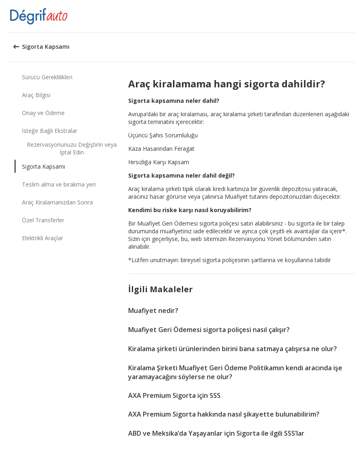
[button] (354, 16)
